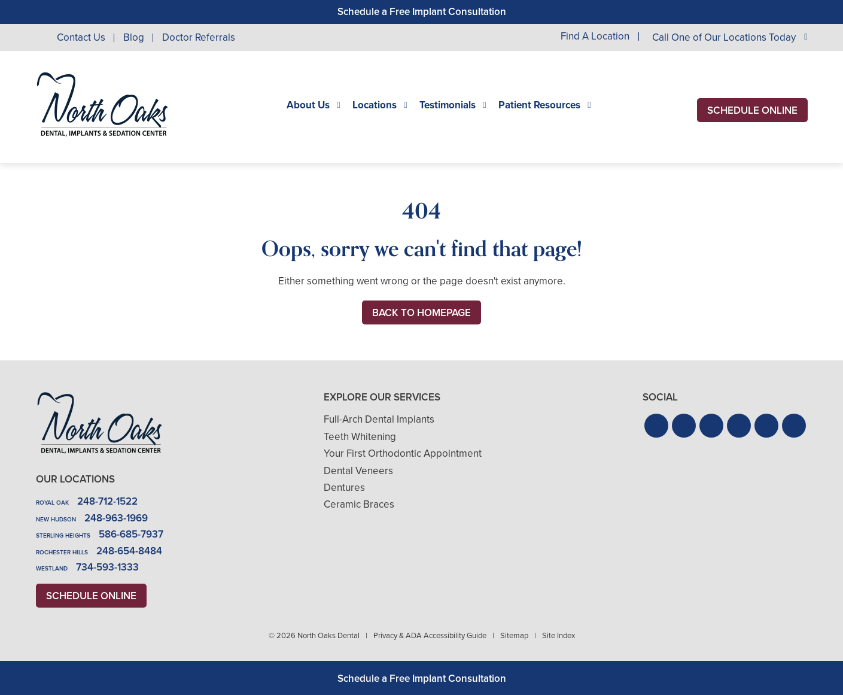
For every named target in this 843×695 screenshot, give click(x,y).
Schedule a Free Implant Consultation (421, 11)
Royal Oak (52, 502)
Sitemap (514, 635)
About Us (308, 105)
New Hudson (56, 519)
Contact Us (81, 37)
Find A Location (595, 37)
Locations (374, 105)
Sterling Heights (63, 535)
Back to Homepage (421, 312)
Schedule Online (752, 110)
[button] (656, 426)
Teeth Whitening (360, 436)
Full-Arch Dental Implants (379, 419)
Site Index (558, 635)
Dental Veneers (358, 470)
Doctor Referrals (198, 37)
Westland (52, 568)
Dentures (344, 487)
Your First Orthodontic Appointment (403, 453)
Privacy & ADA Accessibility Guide (429, 635)
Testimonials (447, 105)
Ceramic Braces (359, 504)
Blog (133, 37)
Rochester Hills (62, 552)
